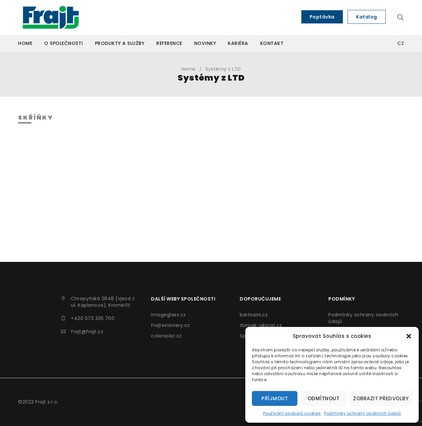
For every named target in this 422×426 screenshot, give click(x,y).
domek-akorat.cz (261, 325)
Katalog (366, 17)
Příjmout (274, 398)
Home (188, 69)
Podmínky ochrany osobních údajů (362, 413)
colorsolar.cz (166, 336)
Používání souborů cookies (292, 413)
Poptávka (322, 17)
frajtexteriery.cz (170, 325)
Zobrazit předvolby (380, 398)
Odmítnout (324, 398)
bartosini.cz (254, 314)
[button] (409, 336)
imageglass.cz (168, 314)
